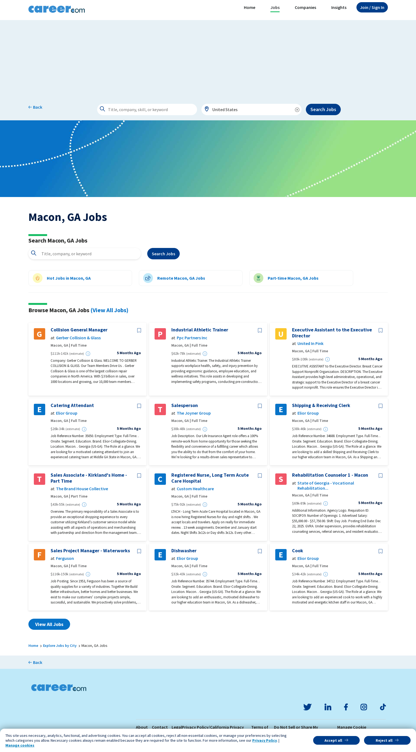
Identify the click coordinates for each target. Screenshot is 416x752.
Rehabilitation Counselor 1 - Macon (330, 475)
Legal (177, 727)
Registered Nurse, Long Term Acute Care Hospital (210, 478)
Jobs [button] (275, 7)
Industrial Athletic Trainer (199, 330)
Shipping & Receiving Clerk (321, 405)
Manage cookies (19, 745)
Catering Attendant (72, 405)
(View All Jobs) (109, 310)
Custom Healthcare (195, 488)
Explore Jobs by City (60, 645)
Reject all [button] (384, 740)
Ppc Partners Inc (192, 337)
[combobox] (251, 109)
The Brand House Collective (82, 488)
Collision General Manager (79, 330)
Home (249, 7)
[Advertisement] (208, 58)
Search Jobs (323, 109)
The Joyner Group (194, 413)
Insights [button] (338, 7)
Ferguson (65, 558)
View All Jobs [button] (49, 624)
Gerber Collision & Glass (78, 337)
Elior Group (66, 413)
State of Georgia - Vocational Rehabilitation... (325, 485)
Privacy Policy (264, 740)
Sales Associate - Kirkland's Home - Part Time (89, 478)
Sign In (372, 7)
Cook (297, 551)
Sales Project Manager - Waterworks (90, 551)
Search (163, 253)
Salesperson (184, 405)
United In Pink (310, 343)
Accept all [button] (333, 740)
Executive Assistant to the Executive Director (332, 332)
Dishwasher (183, 551)
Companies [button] (305, 7)
